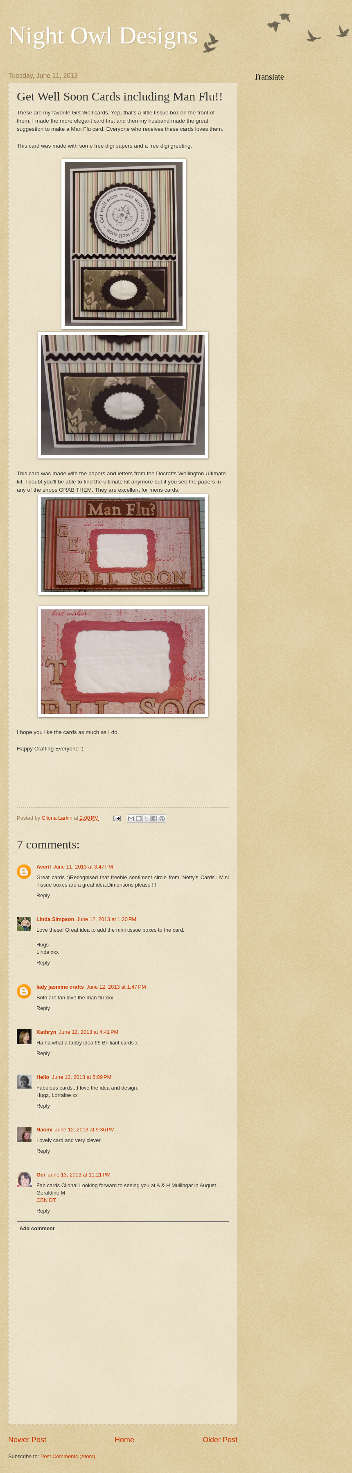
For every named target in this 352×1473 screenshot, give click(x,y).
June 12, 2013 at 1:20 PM (106, 919)
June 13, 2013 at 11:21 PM (79, 1175)
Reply (43, 895)
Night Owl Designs (103, 35)
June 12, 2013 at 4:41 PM (89, 1032)
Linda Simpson (55, 919)
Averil (43, 867)
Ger (40, 1175)
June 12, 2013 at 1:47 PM (116, 987)
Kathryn (46, 1032)
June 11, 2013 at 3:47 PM (83, 867)
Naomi (44, 1129)
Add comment (36, 1228)
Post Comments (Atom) (68, 1456)
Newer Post (27, 1440)
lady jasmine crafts (60, 987)
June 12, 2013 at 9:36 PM (85, 1129)
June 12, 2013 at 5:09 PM (81, 1077)
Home (124, 1440)
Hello (42, 1077)
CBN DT (46, 1200)
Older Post (220, 1440)
